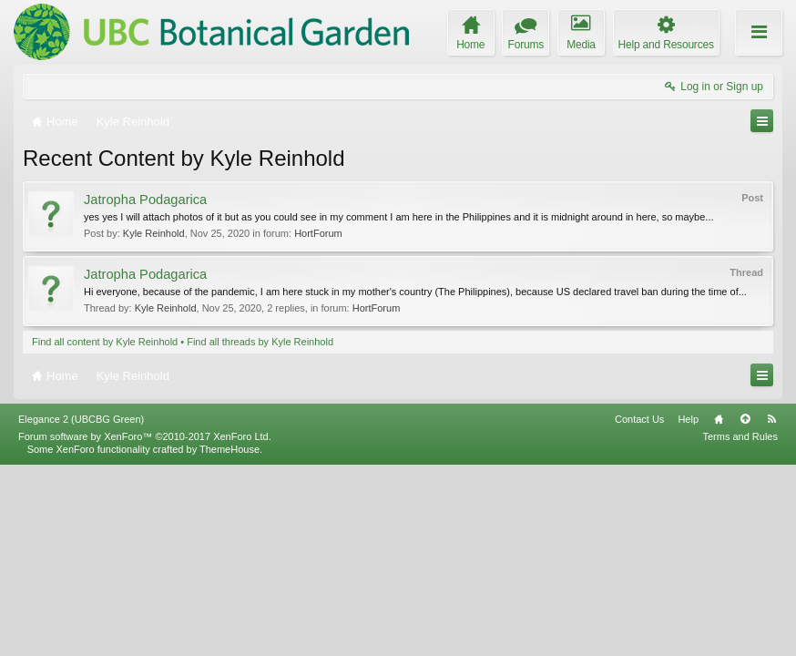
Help (688, 609)
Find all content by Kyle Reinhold (105, 341)
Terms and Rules (740, 626)
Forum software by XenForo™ (144, 626)
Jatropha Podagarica (145, 199)
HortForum (318, 233)
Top (745, 609)
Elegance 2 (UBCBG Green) (81, 609)
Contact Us (639, 609)
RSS (771, 609)
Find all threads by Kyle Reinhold (260, 341)
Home (718, 609)
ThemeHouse (229, 639)
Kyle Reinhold (154, 233)
